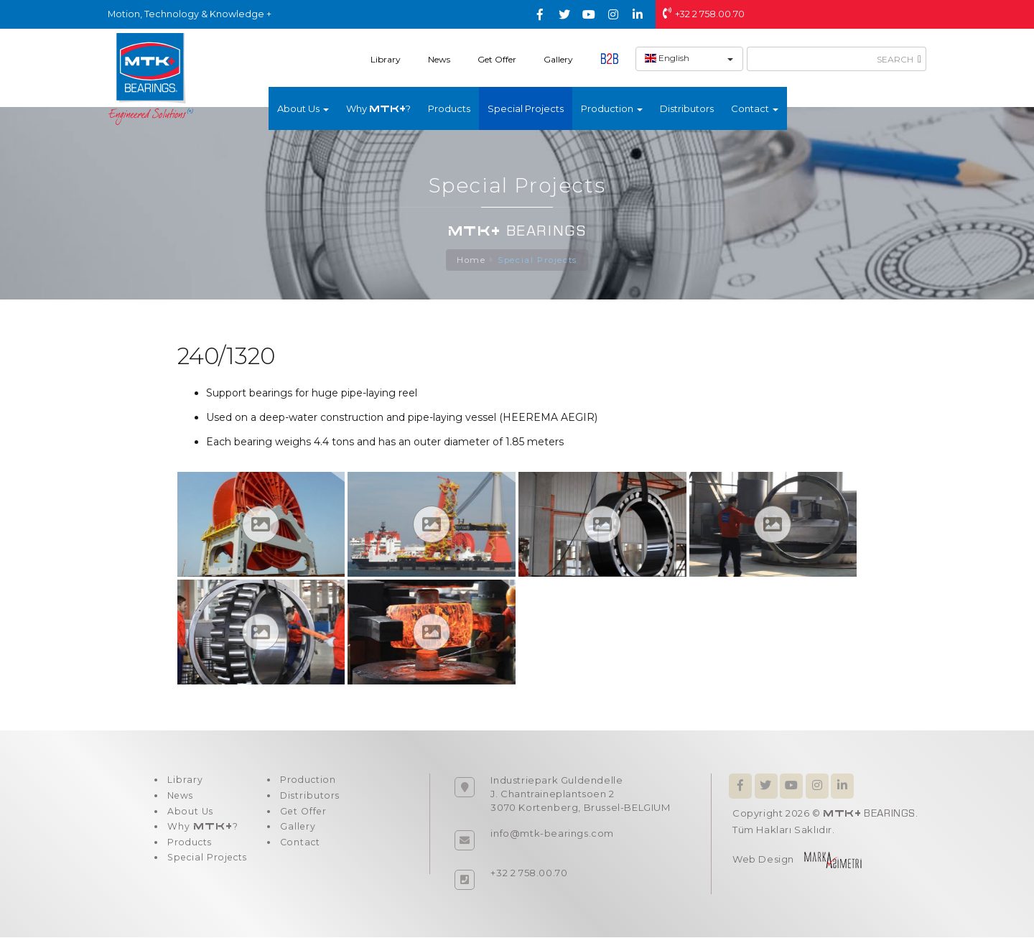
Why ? (378, 108)
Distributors (687, 108)
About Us (189, 816)
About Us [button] (303, 108)
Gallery (558, 59)
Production (311, 781)
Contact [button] (754, 108)
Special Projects (526, 108)
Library (386, 59)
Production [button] (612, 108)
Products (449, 108)
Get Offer (497, 59)
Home (470, 260)
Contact (303, 850)
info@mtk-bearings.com (552, 834)
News (439, 59)
